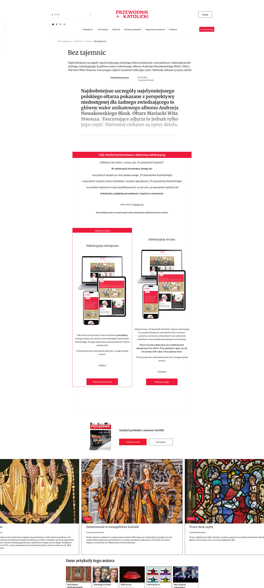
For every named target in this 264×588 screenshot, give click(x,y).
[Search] (52, 14)
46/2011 (159, 430)
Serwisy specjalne (132, 29)
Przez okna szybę (201, 527)
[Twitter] (60, 24)
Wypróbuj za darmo (102, 381)
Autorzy (116, 29)
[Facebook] (56, 24)
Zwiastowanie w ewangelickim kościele (112, 527)
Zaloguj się (138, 204)
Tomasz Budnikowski (95, 532)
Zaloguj (205, 14)
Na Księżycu (153, 584)
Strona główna (65, 41)
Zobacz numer (133, 441)
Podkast (173, 29)
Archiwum (161, 442)
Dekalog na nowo (102, 584)
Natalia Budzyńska (119, 77)
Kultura (88, 41)
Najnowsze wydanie (155, 29)
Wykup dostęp (162, 381)
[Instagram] (64, 24)
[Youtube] (53, 24)
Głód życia (126, 584)
